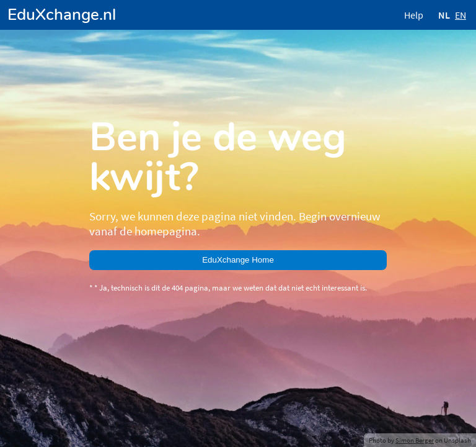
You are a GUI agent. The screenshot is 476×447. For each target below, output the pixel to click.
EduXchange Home (238, 259)
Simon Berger (414, 440)
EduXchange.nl (61, 14)
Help (413, 15)
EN (460, 15)
